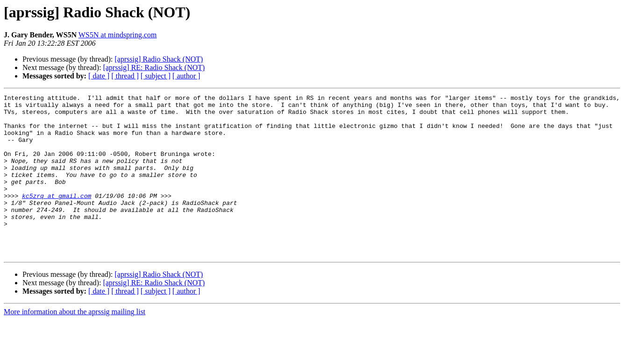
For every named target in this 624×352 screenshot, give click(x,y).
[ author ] (186, 76)
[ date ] (98, 76)
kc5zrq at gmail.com (56, 216)
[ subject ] (156, 76)
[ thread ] (125, 76)
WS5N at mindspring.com (118, 35)
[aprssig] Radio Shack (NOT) (159, 59)
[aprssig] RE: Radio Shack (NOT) (154, 67)
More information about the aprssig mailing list (74, 344)
